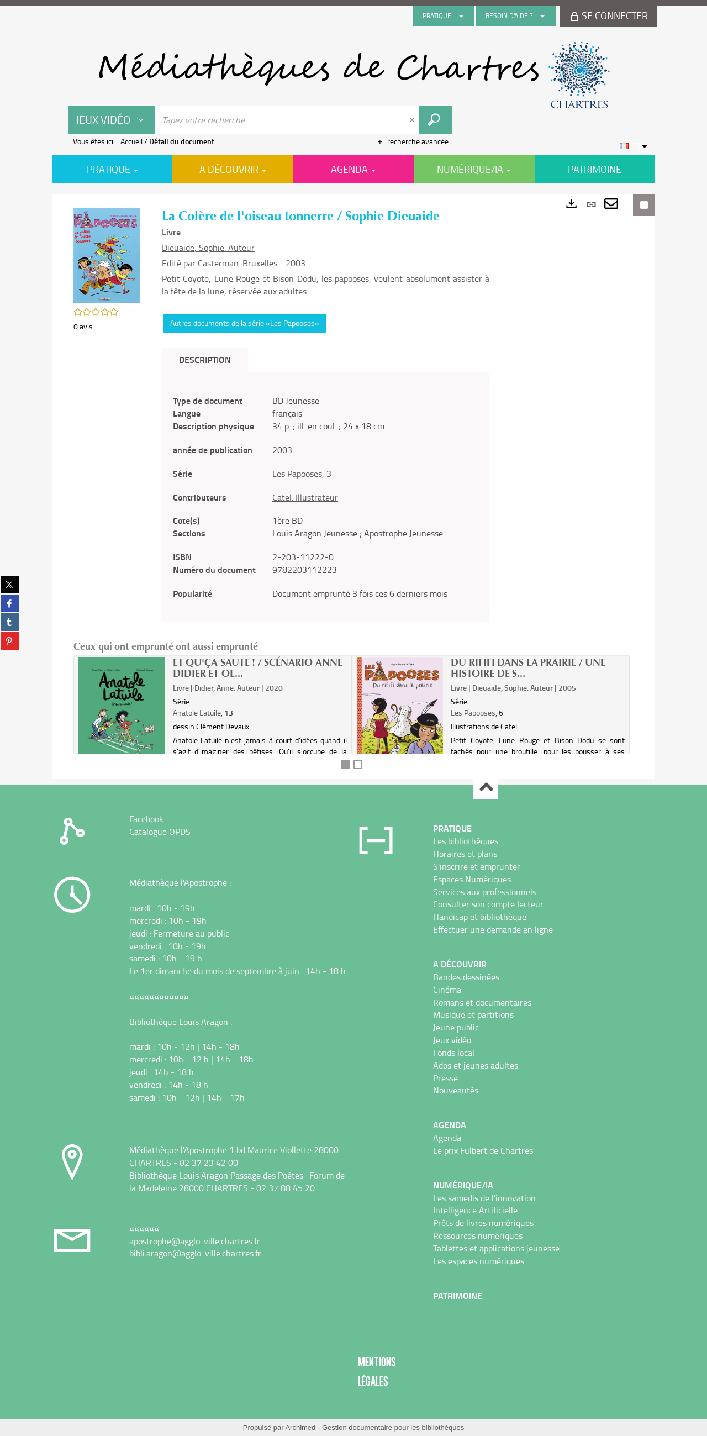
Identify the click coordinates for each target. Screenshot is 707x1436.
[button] (106, 254)
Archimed (300, 1427)
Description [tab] (205, 359)
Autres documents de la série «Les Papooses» (244, 323)
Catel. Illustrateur (305, 497)
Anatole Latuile (197, 712)
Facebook (146, 819)
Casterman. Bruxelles (237, 263)
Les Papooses (297, 473)
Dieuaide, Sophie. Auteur (208, 247)
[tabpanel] (325, 496)
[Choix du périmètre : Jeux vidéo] (112, 120)
